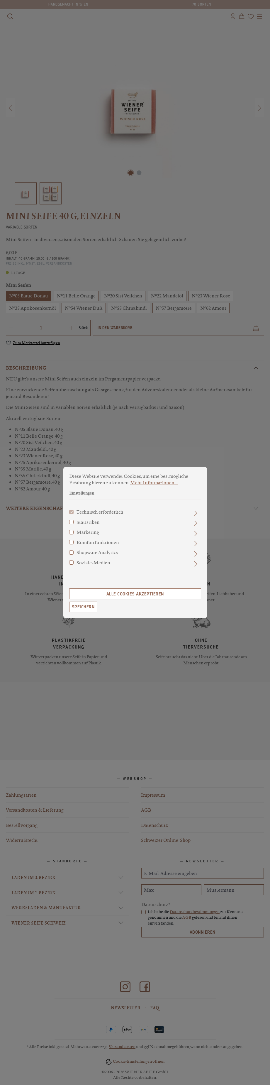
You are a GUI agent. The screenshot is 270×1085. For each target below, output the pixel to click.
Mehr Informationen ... (154, 486)
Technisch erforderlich (100, 516)
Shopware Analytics (97, 556)
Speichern (83, 611)
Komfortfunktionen (98, 546)
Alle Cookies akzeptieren (135, 598)
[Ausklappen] (196, 517)
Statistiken (88, 526)
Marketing (88, 536)
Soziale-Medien (93, 566)
